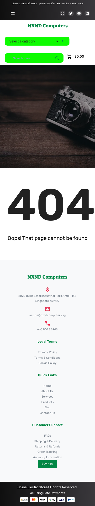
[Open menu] (13, 13)
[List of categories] (33, 41)
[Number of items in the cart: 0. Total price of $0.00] (75, 57)
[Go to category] (62, 41)
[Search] (57, 57)
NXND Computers (48, 26)
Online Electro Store (32, 487)
